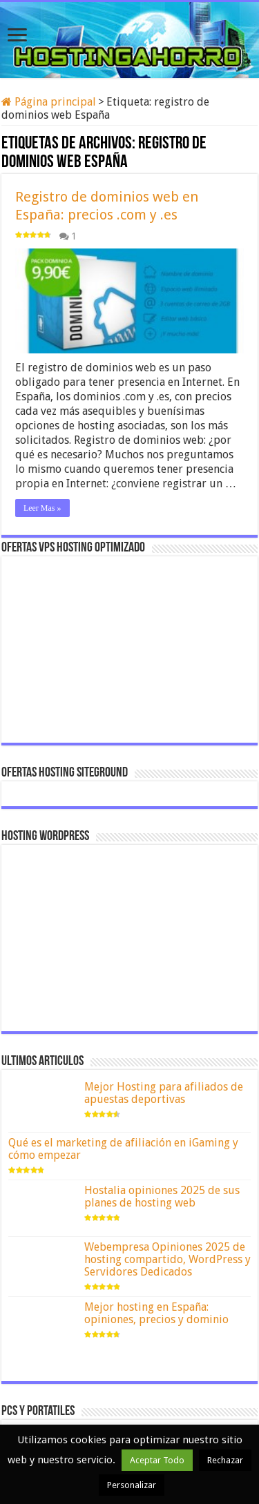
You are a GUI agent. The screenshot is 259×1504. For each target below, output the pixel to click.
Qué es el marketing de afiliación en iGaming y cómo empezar (123, 1149)
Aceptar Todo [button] (157, 1460)
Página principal (48, 101)
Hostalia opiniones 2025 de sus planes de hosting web (162, 1196)
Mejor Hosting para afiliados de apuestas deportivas (163, 1093)
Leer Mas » (42, 508)
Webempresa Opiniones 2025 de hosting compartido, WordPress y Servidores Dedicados (167, 1259)
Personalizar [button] (131, 1485)
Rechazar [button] (225, 1460)
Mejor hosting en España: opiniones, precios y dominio (156, 1313)
